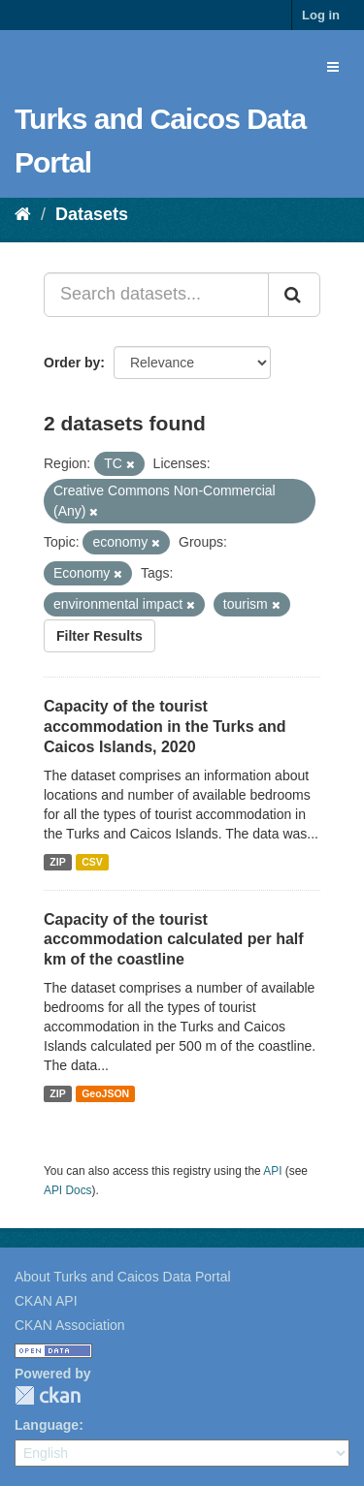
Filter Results (99, 636)
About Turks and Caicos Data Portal (123, 1276)
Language (47, 1425)
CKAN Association (70, 1325)
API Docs (68, 1190)
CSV (92, 862)
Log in (321, 15)
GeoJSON (105, 1093)
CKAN (48, 1395)
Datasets (91, 214)
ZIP (57, 862)
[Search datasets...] (156, 294)
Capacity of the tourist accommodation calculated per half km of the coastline (174, 939)
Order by (72, 362)
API (272, 1171)
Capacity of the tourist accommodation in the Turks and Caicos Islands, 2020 (165, 726)
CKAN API (46, 1301)
